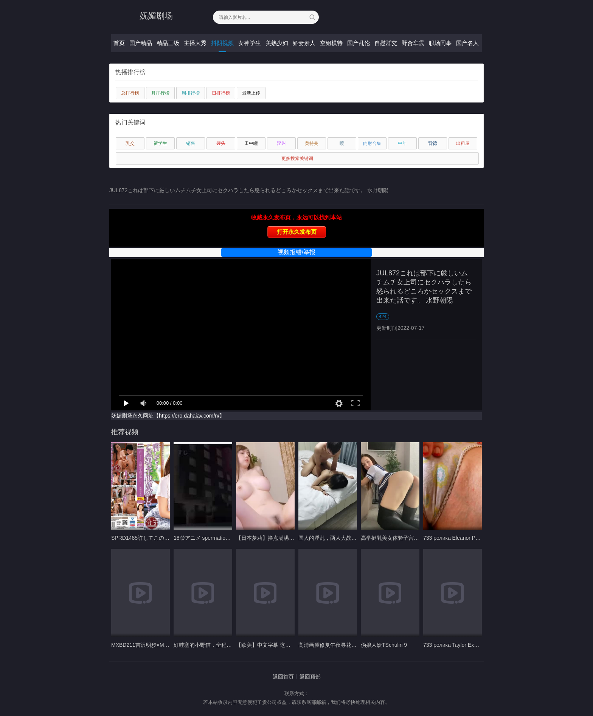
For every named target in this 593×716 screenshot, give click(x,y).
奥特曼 (311, 143)
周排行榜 (191, 93)
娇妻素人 (304, 43)
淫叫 (281, 143)
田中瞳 (251, 143)
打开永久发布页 (297, 231)
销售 (190, 143)
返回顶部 (310, 677)
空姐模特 (331, 43)
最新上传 (251, 93)
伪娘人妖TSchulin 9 (384, 645)
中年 (402, 143)
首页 (119, 43)
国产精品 (140, 43)
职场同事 (440, 43)
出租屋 (463, 143)
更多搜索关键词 (297, 158)
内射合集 (372, 143)
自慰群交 (385, 43)
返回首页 (283, 677)
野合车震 (413, 43)
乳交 (130, 143)
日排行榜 (221, 93)
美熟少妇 (276, 43)
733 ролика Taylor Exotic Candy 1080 (467, 645)
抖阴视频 (222, 43)
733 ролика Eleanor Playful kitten (462, 538)
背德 (432, 143)
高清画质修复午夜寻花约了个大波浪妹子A (347, 645)
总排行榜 (130, 93)
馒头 (220, 143)
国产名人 (467, 43)
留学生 (160, 143)
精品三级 (168, 43)
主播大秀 (195, 43)
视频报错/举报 (296, 252)
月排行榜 (160, 93)
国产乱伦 (358, 43)
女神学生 (249, 43)
